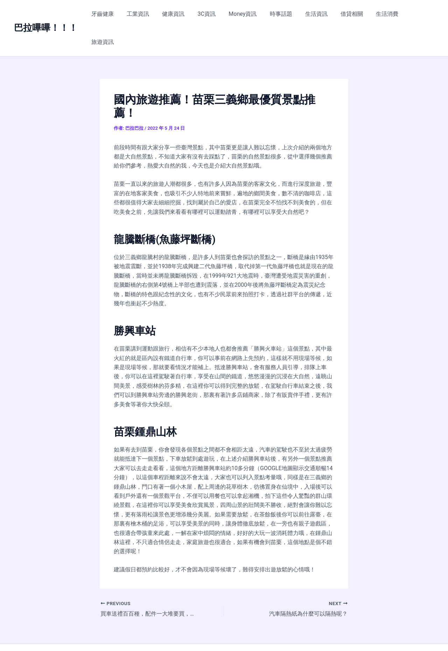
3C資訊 (212, 14)
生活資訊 (316, 14)
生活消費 (383, 14)
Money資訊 (246, 14)
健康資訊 (181, 14)
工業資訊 (147, 14)
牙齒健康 (114, 14)
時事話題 (283, 14)
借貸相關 (350, 14)
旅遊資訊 (417, 14)
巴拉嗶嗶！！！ (46, 13)
